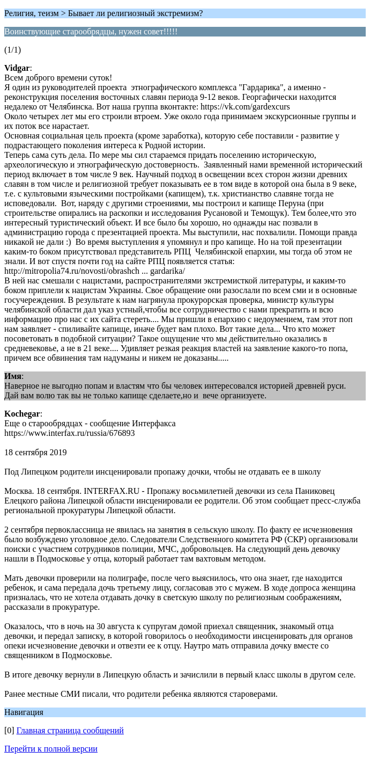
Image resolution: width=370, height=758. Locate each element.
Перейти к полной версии (51, 748)
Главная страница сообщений (70, 730)
